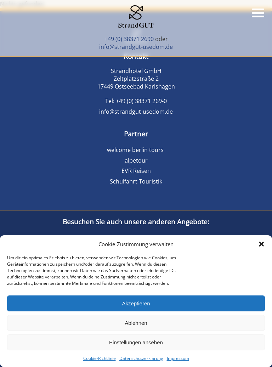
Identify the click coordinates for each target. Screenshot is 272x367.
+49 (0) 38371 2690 (129, 39)
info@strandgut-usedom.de (136, 47)
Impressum (178, 358)
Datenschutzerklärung (141, 358)
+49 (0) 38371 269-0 (141, 101)
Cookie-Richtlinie (99, 358)
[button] (261, 244)
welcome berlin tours (136, 150)
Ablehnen (136, 323)
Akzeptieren (136, 303)
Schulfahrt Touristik (136, 181)
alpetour (136, 160)
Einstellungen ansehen (136, 342)
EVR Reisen (136, 171)
